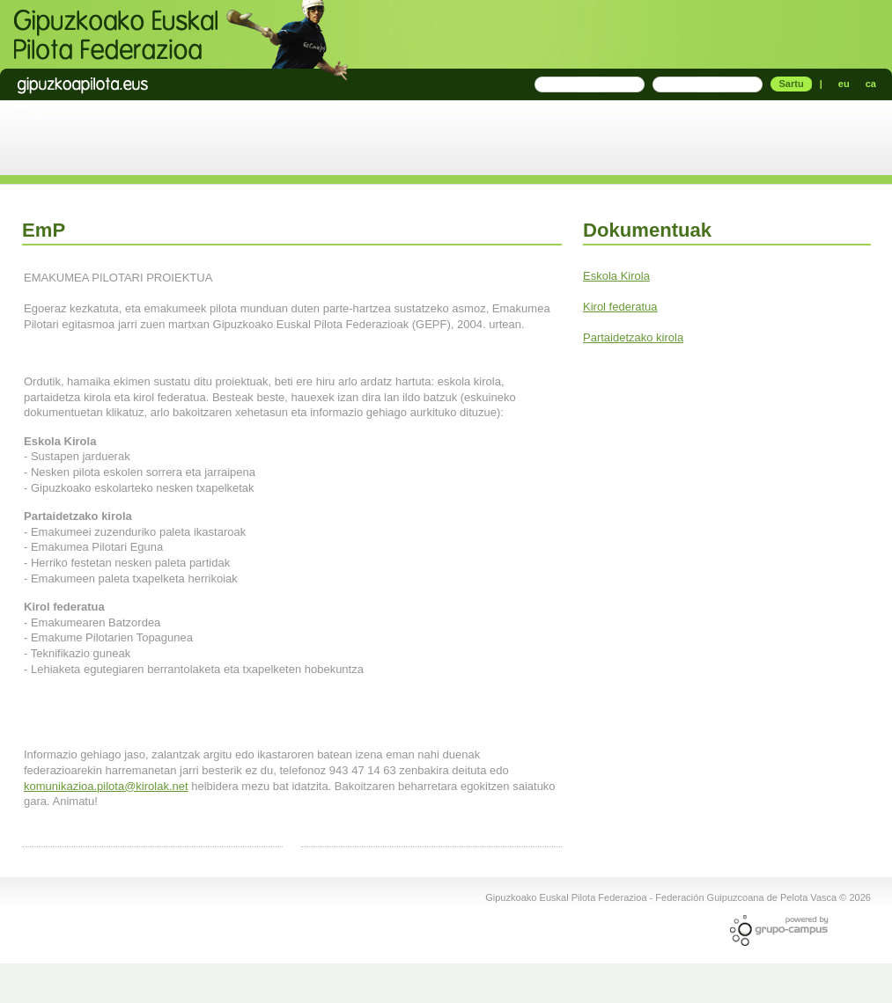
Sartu (790, 83)
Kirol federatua (620, 306)
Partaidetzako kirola (633, 337)
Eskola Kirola (616, 275)
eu (844, 83)
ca (871, 83)
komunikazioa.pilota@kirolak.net (106, 786)
